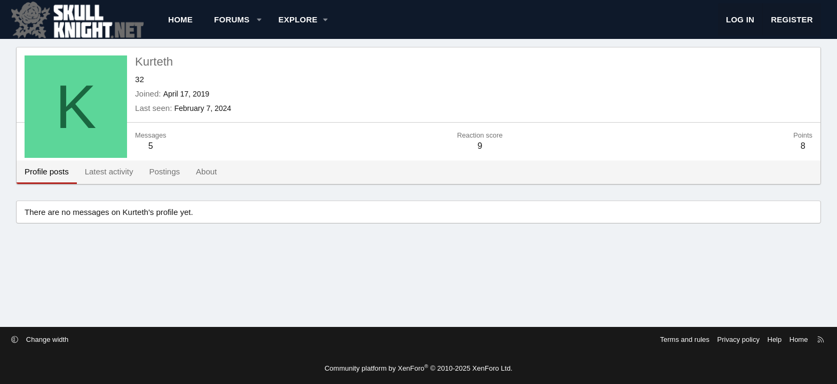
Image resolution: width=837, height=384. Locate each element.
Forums (295, 24)
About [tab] (269, 181)
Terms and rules (611, 339)
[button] (322, 24)
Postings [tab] (227, 181)
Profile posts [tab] (110, 181)
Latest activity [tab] (172, 181)
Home (244, 24)
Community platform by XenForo (418, 368)
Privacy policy (665, 339)
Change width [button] (120, 339)
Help (701, 339)
